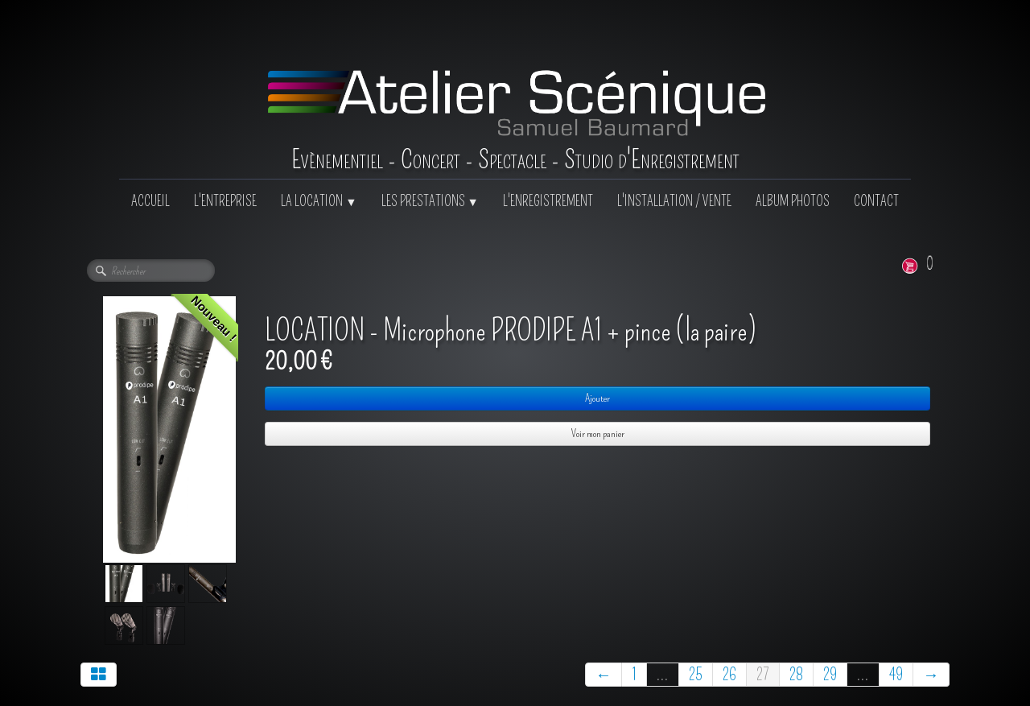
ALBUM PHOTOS (793, 201)
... (663, 674)
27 (762, 674)
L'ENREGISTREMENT (548, 201)
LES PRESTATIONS (430, 201)
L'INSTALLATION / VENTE (674, 201)
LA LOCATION (318, 201)
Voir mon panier (597, 433)
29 (830, 674)
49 (896, 674)
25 (695, 674)
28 (796, 674)
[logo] (515, 89)
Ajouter (597, 398)
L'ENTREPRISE (225, 201)
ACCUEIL (150, 201)
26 (729, 674)
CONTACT (876, 201)
